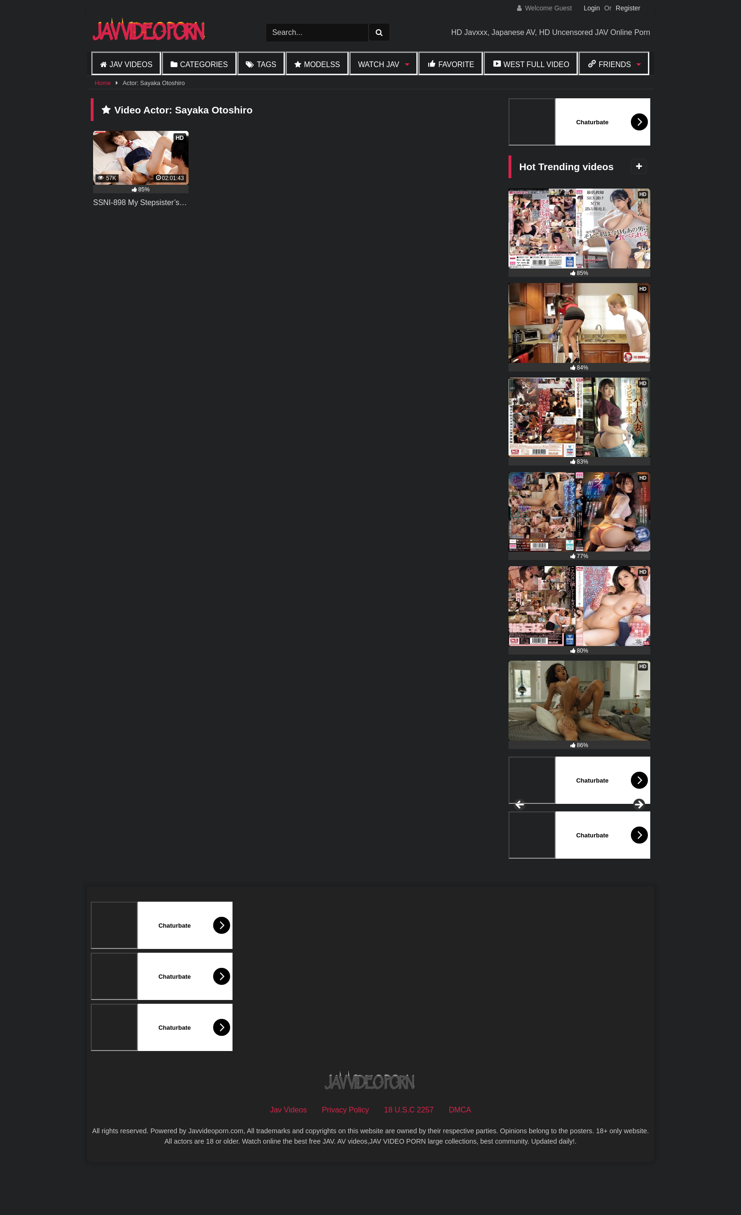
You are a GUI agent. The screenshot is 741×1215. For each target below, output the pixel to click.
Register (628, 8)
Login (592, 8)
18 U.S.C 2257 (409, 1161)
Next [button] (638, 831)
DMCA (460, 1161)
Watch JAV (378, 64)
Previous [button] (520, 831)
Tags (266, 64)
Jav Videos (131, 64)
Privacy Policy (345, 1161)
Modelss (322, 64)
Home (103, 82)
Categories (204, 64)
